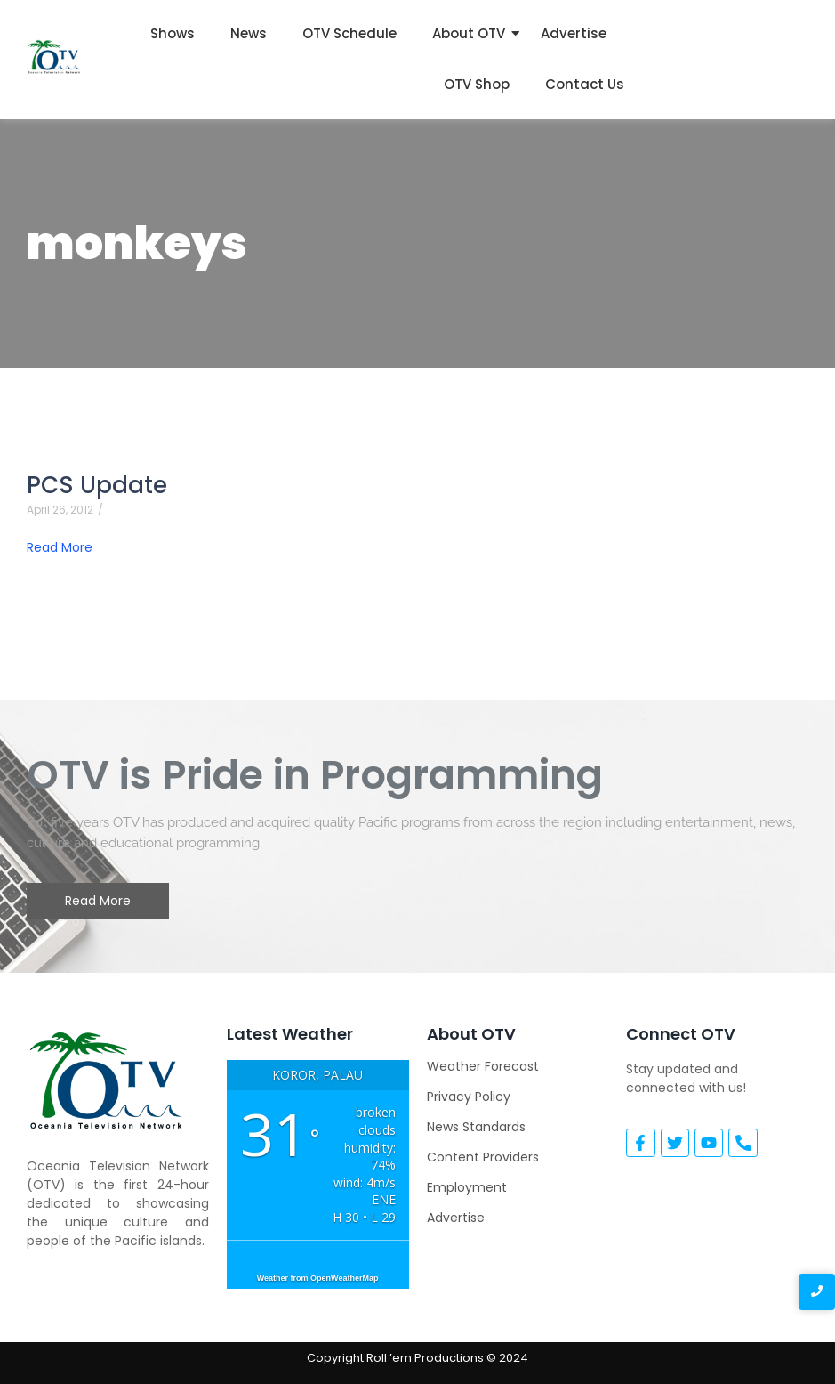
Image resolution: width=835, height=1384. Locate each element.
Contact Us (584, 84)
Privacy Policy (468, 1096)
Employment (467, 1187)
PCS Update (97, 485)
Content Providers (483, 1157)
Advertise (573, 33)
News (248, 33)
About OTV (468, 33)
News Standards (476, 1127)
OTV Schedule (349, 33)
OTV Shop (477, 84)
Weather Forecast (483, 1066)
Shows (172, 33)
